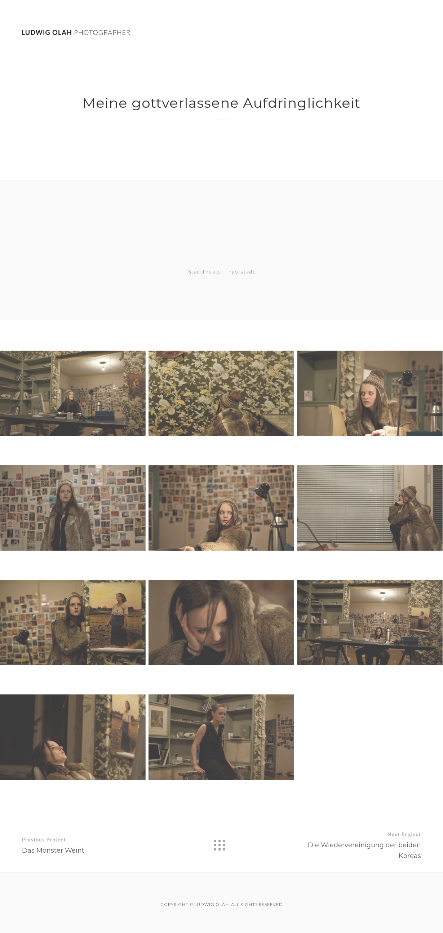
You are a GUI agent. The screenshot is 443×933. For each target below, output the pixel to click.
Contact (407, 33)
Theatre (370, 33)
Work (338, 32)
